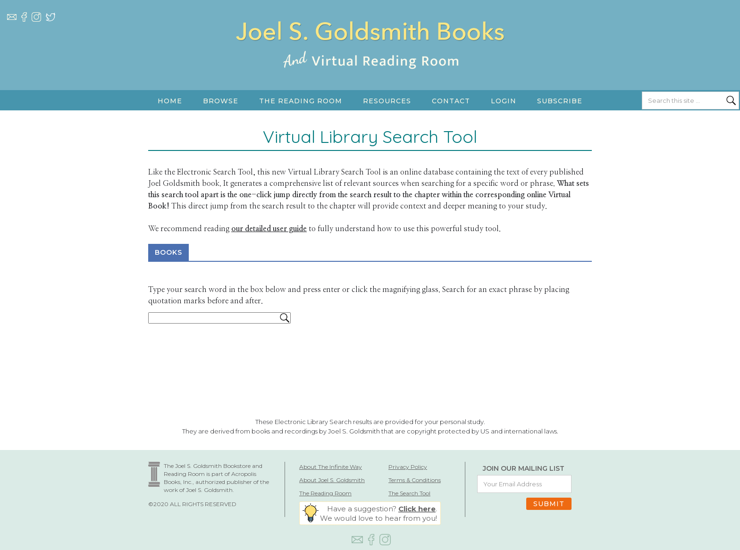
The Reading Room (325, 493)
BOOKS (168, 252)
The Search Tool (409, 493)
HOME (170, 101)
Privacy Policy (407, 466)
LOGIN (503, 101)
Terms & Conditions (414, 479)
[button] (221, 101)
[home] (370, 54)
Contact (451, 101)
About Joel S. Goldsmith (332, 479)
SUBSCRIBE (559, 101)
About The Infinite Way (330, 466)
